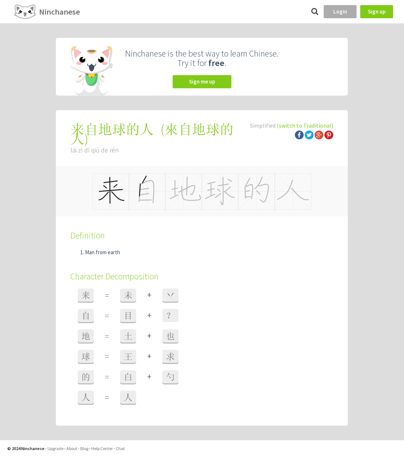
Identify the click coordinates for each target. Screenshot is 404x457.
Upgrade (55, 448)
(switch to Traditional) (305, 125)
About (71, 448)
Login (340, 11)
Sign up (376, 11)
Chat (120, 448)
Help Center (102, 448)
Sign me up (202, 81)
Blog (84, 448)
